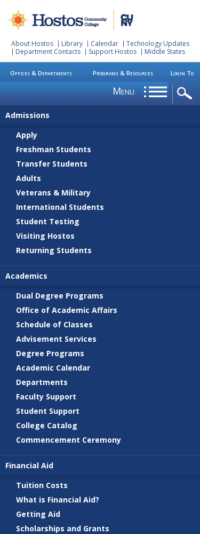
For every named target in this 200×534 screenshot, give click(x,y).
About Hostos (32, 43)
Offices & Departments (41, 73)
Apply (26, 135)
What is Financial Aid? (57, 499)
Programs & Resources (123, 73)
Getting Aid (38, 514)
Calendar (104, 43)
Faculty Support (46, 396)
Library (72, 43)
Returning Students (54, 250)
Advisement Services (56, 339)
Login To (182, 73)
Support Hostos (113, 51)
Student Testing (47, 221)
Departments (42, 382)
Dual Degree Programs (59, 295)
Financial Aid (29, 465)
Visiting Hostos (45, 236)
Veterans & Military (53, 192)
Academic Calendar (53, 368)
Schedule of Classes (54, 324)
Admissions (27, 115)
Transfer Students (51, 164)
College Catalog (46, 425)
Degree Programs (50, 353)
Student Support (47, 411)
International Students (60, 207)
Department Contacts (48, 51)
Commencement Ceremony (68, 440)
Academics (26, 276)
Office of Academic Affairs (66, 310)
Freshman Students (53, 149)
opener (186, 93)
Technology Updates (157, 43)
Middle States (165, 51)
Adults (28, 178)
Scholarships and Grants (62, 528)
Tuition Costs (42, 485)
